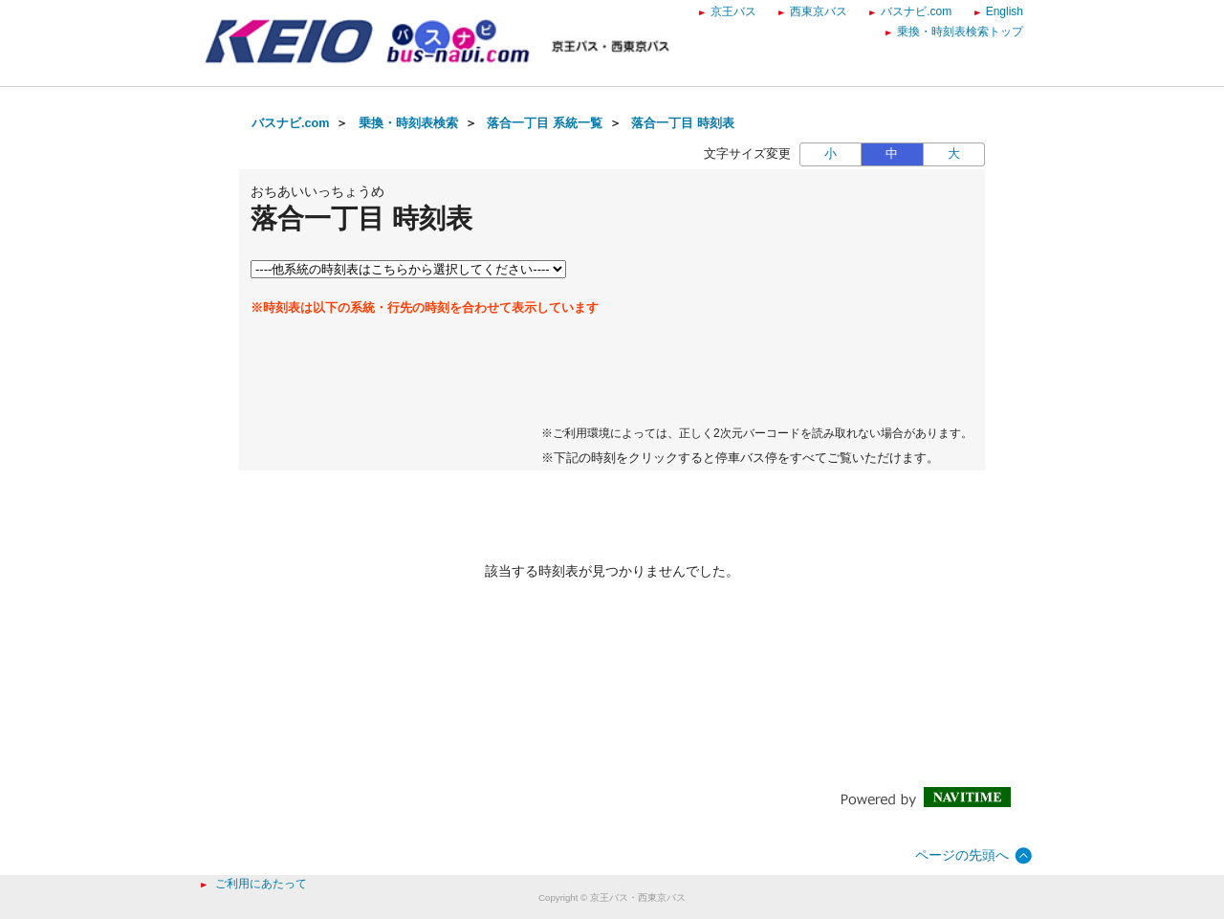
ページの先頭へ (962, 855)
